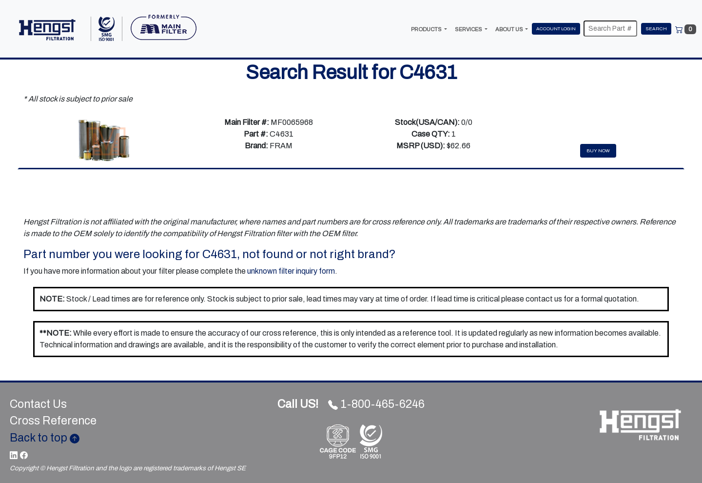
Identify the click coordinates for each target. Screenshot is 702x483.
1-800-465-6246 (351, 404)
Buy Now (598, 150)
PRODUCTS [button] (427, 29)
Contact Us (38, 404)
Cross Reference (53, 421)
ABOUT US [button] (509, 29)
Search (656, 28)
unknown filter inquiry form (291, 271)
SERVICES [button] (469, 29)
